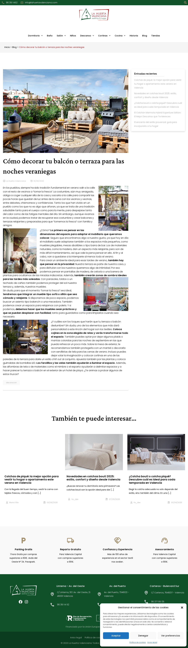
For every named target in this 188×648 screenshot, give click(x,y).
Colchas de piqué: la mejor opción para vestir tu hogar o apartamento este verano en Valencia (157, 83)
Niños (73, 35)
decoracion (11, 382)
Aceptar (116, 635)
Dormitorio (35, 35)
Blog (144, 35)
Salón (61, 35)
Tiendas (155, 35)
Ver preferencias (170, 635)
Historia (134, 35)
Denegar (143, 635)
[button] (182, 607)
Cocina (120, 35)
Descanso (87, 35)
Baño (50, 35)
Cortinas (104, 35)
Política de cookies (137, 642)
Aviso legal (152, 642)
